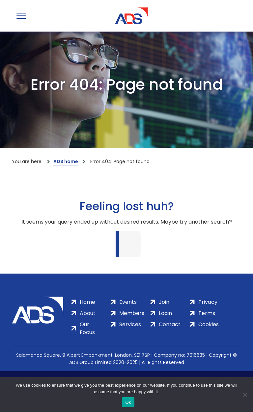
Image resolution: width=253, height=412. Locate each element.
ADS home (65, 161)
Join (164, 302)
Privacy (207, 302)
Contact (170, 324)
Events (128, 302)
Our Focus (87, 328)
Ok (128, 402)
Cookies (208, 324)
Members (131, 313)
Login (165, 313)
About (88, 313)
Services (130, 324)
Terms (206, 313)
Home (87, 302)
